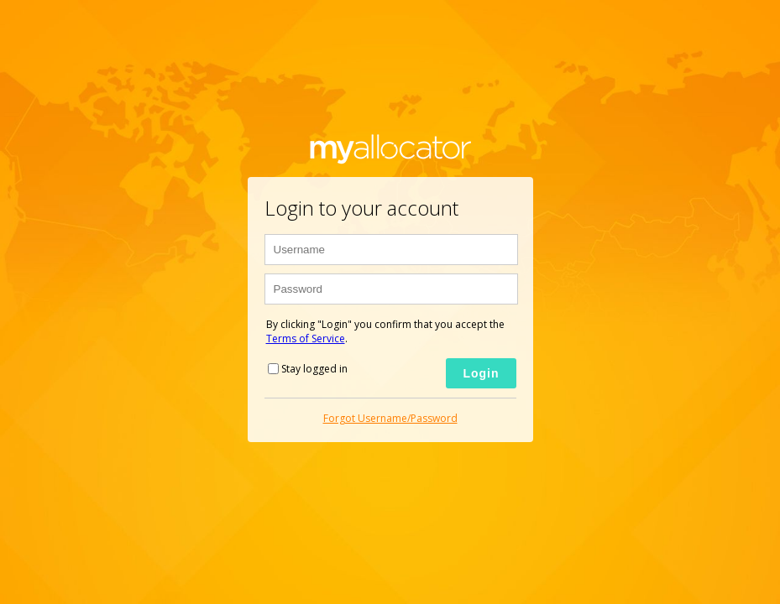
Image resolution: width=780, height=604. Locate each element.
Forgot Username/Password (390, 418)
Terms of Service (305, 338)
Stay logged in (314, 369)
